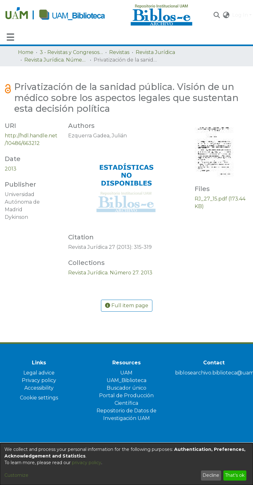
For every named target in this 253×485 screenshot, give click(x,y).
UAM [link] (126, 373)
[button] (217, 15)
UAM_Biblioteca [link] (126, 380)
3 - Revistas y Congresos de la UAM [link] (71, 52)
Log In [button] (240, 15)
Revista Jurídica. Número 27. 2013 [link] (55, 60)
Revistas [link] (119, 52)
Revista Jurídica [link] (155, 52)
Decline (211, 475)
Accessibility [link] (39, 388)
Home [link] (25, 52)
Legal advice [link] (39, 373)
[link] (110, 273)
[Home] (64, 15)
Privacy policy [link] (39, 380)
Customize (16, 475)
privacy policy (86, 462)
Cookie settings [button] (39, 398)
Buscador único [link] (126, 388)
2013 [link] (10, 169)
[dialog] (126, 464)
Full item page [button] (126, 305)
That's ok (234, 475)
